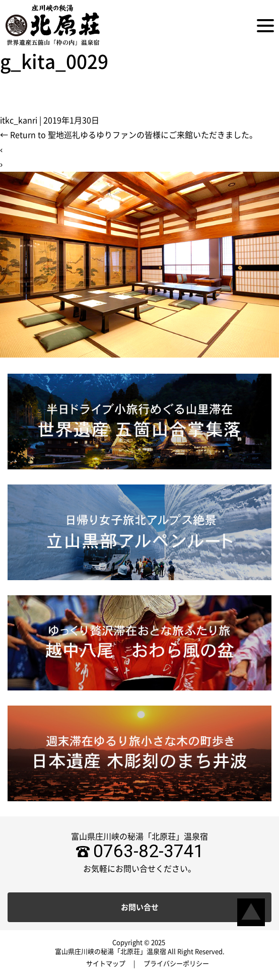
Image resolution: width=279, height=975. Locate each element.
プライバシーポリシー (176, 963)
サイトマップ (105, 963)
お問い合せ (140, 907)
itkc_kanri (18, 120)
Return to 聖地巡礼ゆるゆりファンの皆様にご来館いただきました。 (128, 135)
